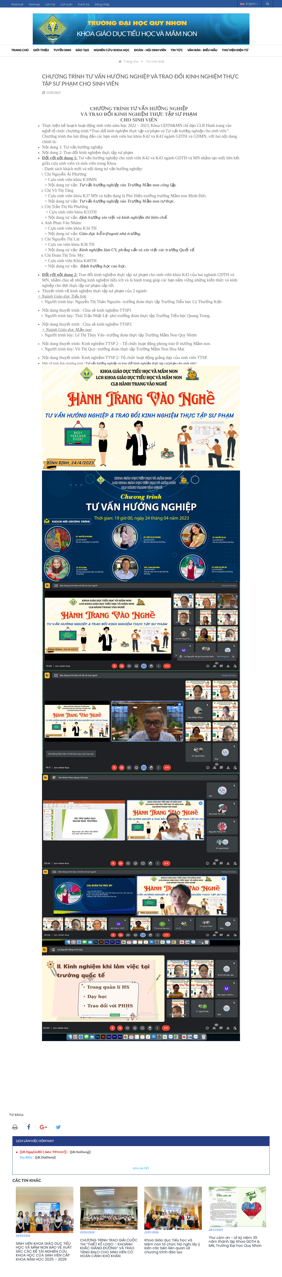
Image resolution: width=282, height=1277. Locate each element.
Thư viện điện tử (235, 50)
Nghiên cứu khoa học (112, 50)
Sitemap (34, 4)
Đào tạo (82, 50)
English (249, 4)
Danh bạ (83, 4)
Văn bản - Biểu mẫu (202, 50)
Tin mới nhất (155, 61)
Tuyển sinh (62, 50)
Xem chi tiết (141, 1168)
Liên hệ (50, 4)
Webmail (17, 4)
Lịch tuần (66, 4)
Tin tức (177, 50)
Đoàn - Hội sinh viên (150, 50)
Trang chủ (20, 50)
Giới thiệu (41, 50)
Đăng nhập (102, 4)
